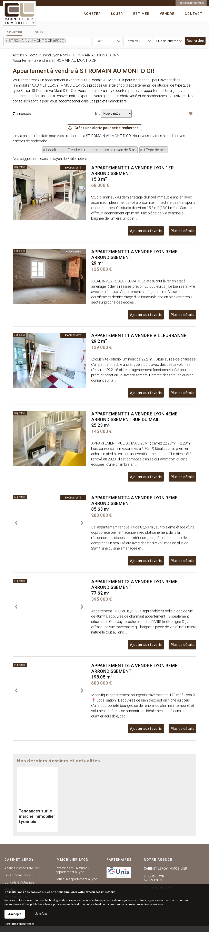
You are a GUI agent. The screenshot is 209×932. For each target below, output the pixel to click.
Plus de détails (182, 275)
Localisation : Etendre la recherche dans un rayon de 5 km (91, 150)
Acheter (14, 32)
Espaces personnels (191, 2)
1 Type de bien (155, 150)
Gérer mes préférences (19, 923)
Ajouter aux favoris (146, 275)
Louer (38, 32)
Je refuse (41, 913)
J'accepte (14, 914)
